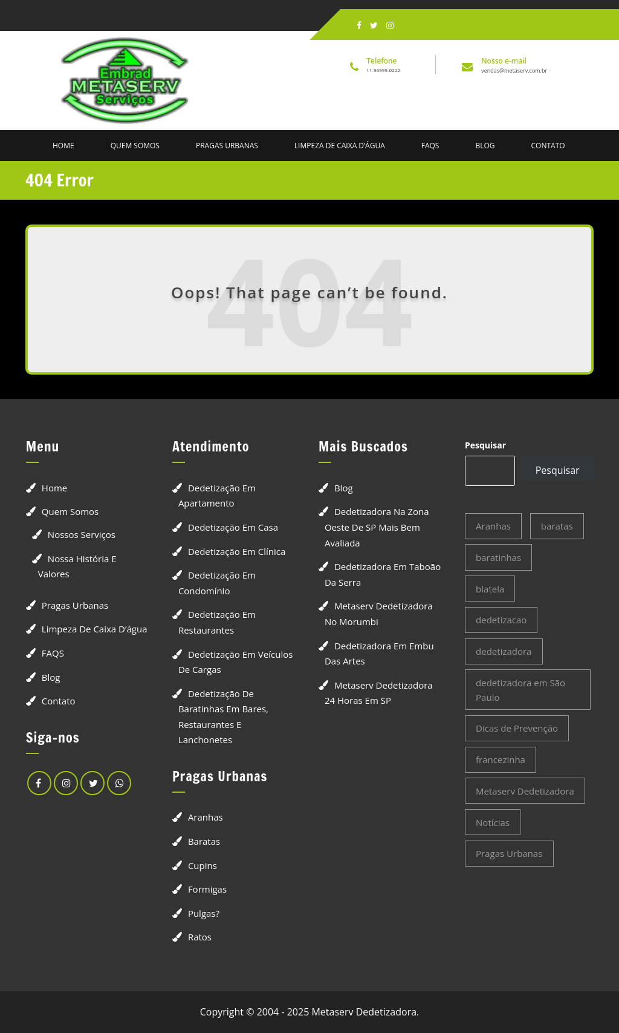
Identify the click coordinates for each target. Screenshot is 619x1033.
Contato (548, 145)
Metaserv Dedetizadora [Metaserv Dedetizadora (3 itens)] (525, 791)
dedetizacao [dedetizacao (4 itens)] (501, 620)
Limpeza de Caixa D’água (339, 145)
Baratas (204, 841)
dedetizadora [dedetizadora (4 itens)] (503, 651)
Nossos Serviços (81, 534)
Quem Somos (135, 145)
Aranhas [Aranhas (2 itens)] (493, 526)
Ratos (200, 937)
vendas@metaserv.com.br (514, 70)
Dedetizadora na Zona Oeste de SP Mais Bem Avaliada (377, 526)
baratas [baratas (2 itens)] (557, 526)
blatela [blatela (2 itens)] (490, 589)
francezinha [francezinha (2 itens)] (500, 759)
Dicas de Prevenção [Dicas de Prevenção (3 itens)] (517, 728)
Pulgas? (203, 913)
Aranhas (205, 817)
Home (63, 145)
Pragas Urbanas (227, 145)
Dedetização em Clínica (237, 551)
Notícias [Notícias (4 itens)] (493, 822)
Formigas (207, 889)
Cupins (202, 865)
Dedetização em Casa (233, 527)
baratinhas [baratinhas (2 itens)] (498, 557)
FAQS (430, 145)
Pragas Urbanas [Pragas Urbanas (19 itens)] (509, 853)
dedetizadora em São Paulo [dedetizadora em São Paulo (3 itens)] (520, 690)
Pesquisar (485, 445)
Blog (484, 145)
